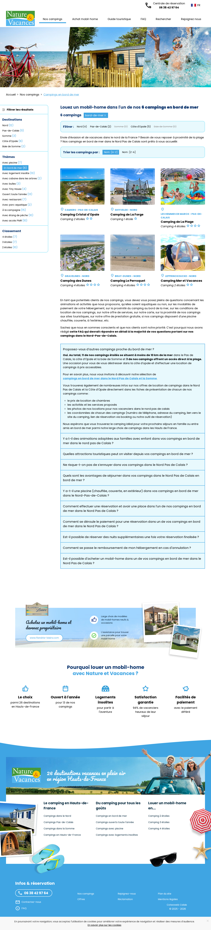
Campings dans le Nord (57, 816)
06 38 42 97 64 (169, 5)
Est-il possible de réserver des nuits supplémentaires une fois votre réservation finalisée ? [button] (131, 537)
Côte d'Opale (12, 141)
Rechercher (163, 19)
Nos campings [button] (52, 19)
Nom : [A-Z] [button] (111, 152)
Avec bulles (11, 183)
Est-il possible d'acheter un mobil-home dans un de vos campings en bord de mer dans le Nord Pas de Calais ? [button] (132, 561)
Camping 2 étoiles (158, 816)
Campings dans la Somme (59, 828)
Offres (81, 899)
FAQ (143, 19)
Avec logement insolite (18, 173)
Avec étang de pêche (17, 215)
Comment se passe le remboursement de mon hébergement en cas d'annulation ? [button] (127, 548)
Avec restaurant (14, 199)
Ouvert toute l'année (17, 194)
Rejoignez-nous (127, 893)
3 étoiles (9, 242)
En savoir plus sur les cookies (104, 925)
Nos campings (85, 893)
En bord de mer (15, 168)
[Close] (208, 921)
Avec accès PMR (14, 220)
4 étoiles (9, 237)
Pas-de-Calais (13, 130)
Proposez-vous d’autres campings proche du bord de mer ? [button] (108, 349)
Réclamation (125, 899)
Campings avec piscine (109, 828)
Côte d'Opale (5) (141, 126)
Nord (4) (82, 126)
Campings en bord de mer (111, 816)
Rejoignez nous (191, 19)
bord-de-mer (96, 115)
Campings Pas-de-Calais (58, 822)
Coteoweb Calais (177, 905)
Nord (8, 125)
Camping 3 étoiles (158, 822)
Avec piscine (12, 162)
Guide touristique (119, 19)
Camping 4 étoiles (159, 828)
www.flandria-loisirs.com (44, 638)
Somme (9, 136)
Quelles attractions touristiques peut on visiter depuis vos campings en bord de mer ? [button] (128, 454)
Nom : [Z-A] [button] (129, 152)
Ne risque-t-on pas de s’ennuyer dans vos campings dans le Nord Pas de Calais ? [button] (125, 465)
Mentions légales (168, 899)
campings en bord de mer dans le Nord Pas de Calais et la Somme (110, 378)
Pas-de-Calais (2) (100, 126)
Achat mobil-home (85, 19)
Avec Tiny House (14, 189)
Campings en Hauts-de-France (62, 835)
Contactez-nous (31, 902)
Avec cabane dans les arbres (22, 178)
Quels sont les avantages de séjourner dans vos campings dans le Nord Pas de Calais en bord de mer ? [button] (131, 477)
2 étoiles (10, 247)
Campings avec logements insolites (117, 835)
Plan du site (164, 893)
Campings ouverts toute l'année (115, 822)
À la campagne (14, 210)
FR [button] (193, 5)
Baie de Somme (13, 146)
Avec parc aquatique (17, 205)
